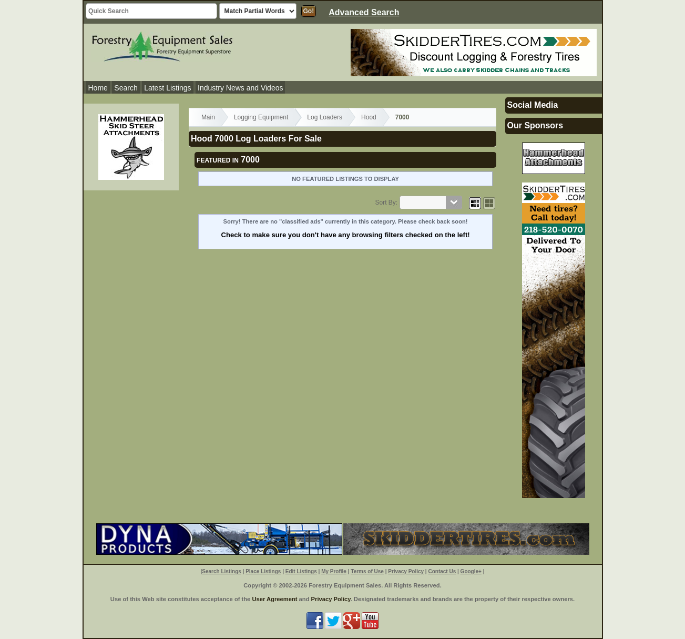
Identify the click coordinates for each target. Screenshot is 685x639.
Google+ (471, 571)
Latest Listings (167, 88)
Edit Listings (301, 571)
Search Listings (221, 571)
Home (98, 88)
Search (125, 88)
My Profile (333, 571)
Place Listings (263, 571)
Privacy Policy (406, 571)
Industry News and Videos (240, 88)
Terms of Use (367, 571)
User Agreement (274, 599)
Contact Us (442, 571)
